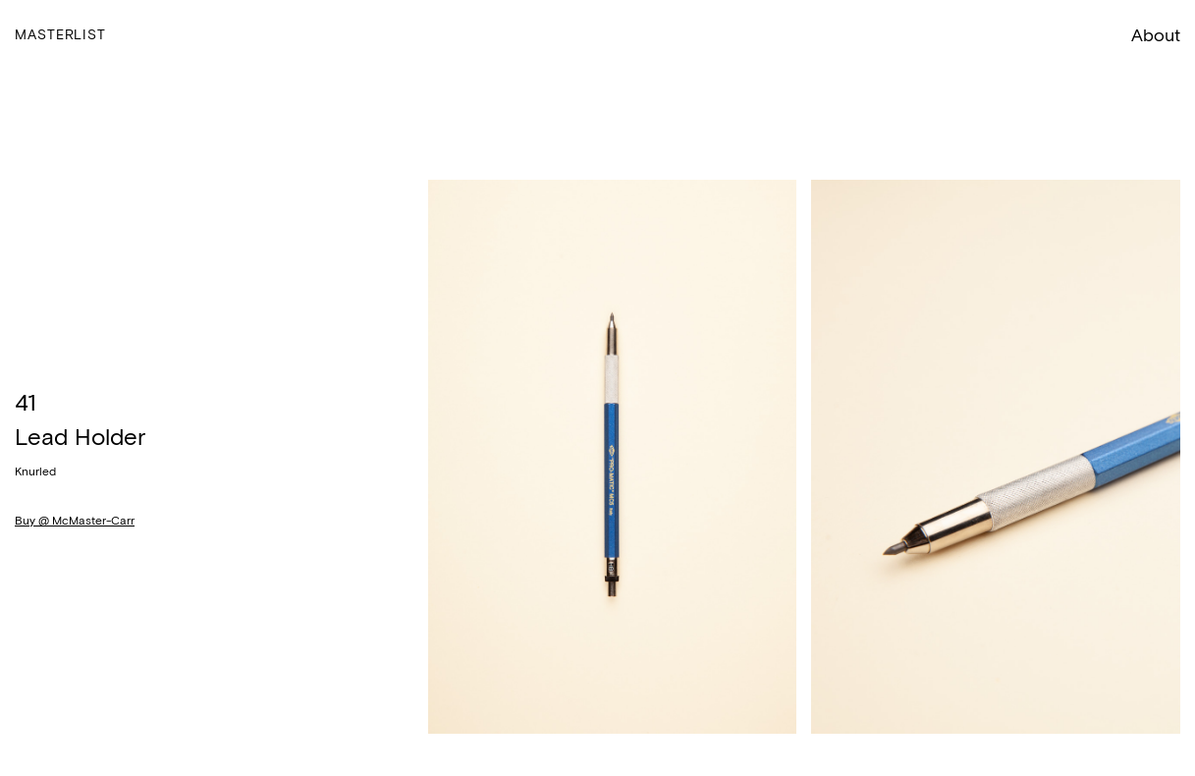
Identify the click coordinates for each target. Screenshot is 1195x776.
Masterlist (60, 34)
